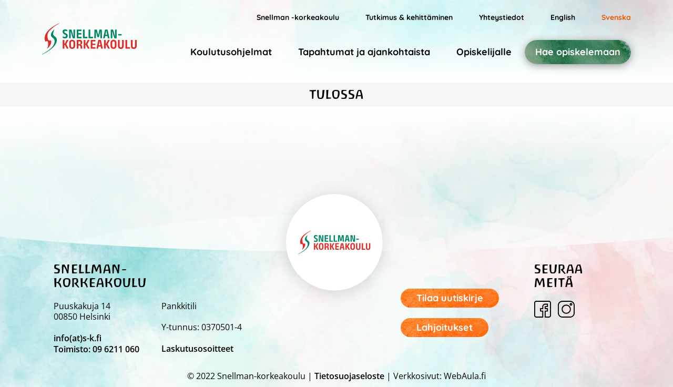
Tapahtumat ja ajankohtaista (364, 52)
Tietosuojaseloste (349, 376)
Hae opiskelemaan (577, 52)
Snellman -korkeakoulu (298, 17)
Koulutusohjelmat (231, 52)
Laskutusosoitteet (197, 348)
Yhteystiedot (501, 17)
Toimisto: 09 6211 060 (96, 349)
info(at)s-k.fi (77, 338)
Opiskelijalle (484, 52)
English (562, 17)
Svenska (616, 17)
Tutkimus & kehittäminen (409, 17)
